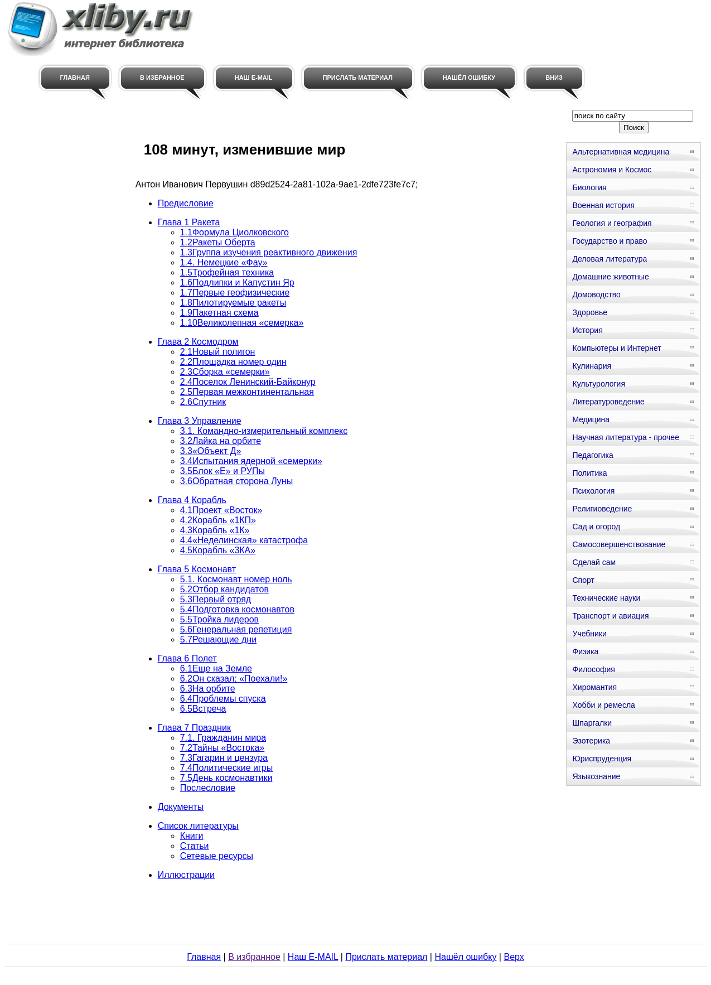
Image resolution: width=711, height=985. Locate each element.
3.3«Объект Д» (210, 451)
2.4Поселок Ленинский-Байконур (248, 382)
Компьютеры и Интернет (616, 348)
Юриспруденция (601, 758)
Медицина (591, 419)
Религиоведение (602, 508)
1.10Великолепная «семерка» (242, 322)
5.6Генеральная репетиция (236, 629)
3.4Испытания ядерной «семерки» (251, 461)
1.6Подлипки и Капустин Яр (237, 282)
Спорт (583, 580)
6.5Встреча (203, 708)
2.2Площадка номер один (233, 361)
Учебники (589, 633)
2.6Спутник (203, 402)
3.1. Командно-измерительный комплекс (264, 431)
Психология (593, 490)
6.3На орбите (207, 688)
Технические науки (606, 597)
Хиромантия (594, 687)
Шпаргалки (592, 722)
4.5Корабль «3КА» (218, 550)
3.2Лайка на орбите (220, 441)
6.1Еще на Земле (216, 668)
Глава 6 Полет (187, 658)
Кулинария (591, 365)
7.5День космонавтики (226, 778)
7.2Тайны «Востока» (222, 747)
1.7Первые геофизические (235, 292)
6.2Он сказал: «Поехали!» (234, 678)
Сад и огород (596, 526)
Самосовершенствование (618, 544)
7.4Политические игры (226, 767)
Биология (589, 187)
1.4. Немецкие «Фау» (224, 262)
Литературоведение (608, 401)
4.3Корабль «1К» (215, 530)
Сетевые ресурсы (216, 856)
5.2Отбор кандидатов (224, 589)
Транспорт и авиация (610, 615)
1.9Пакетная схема (219, 312)
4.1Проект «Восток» (221, 510)
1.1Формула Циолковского (234, 232)
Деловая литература (609, 258)
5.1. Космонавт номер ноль (236, 579)
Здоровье (589, 312)
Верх (514, 957)
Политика (589, 473)
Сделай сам (594, 562)
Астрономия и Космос (611, 169)
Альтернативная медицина (620, 151)
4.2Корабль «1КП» (218, 520)
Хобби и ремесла (603, 705)
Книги (192, 836)
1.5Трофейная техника (227, 272)
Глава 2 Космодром (198, 341)
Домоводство (596, 294)
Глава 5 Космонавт (197, 569)
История (587, 330)
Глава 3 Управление (199, 421)
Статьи (194, 846)
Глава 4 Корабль (192, 500)
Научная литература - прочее (625, 437)
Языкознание (596, 776)
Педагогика (592, 455)
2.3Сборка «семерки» (225, 371)
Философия (593, 669)
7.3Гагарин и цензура (224, 757)
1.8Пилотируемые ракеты (233, 302)
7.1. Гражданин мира (223, 737)
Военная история (603, 205)
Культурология (598, 383)
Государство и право (609, 240)
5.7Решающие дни (218, 639)
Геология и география (611, 223)
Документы (181, 807)
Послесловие (207, 788)
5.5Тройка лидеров (219, 619)
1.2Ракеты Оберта (217, 242)
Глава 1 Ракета (189, 222)
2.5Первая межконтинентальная (247, 392)
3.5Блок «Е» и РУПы (222, 471)
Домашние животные (610, 276)
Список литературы (198, 826)
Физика (585, 651)
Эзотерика (591, 740)
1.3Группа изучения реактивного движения (268, 252)
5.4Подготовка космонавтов (237, 609)
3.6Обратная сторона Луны (236, 481)
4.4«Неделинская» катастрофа (244, 540)
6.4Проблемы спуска (223, 698)
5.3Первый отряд (215, 599)
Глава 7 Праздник (194, 727)
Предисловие (186, 203)
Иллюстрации (186, 875)
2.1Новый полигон (217, 351)
